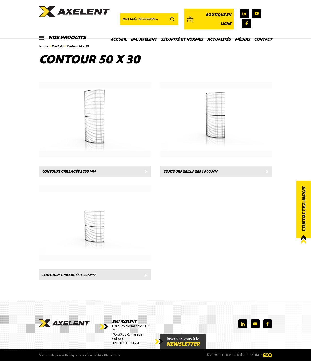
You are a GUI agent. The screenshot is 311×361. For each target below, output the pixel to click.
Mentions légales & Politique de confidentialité (70, 355)
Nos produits (62, 38)
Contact (263, 39)
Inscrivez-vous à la (183, 341)
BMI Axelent (144, 39)
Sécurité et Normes (182, 39)
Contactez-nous (303, 209)
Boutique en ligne (209, 19)
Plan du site (112, 355)
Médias (242, 39)
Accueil (119, 39)
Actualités (219, 39)
